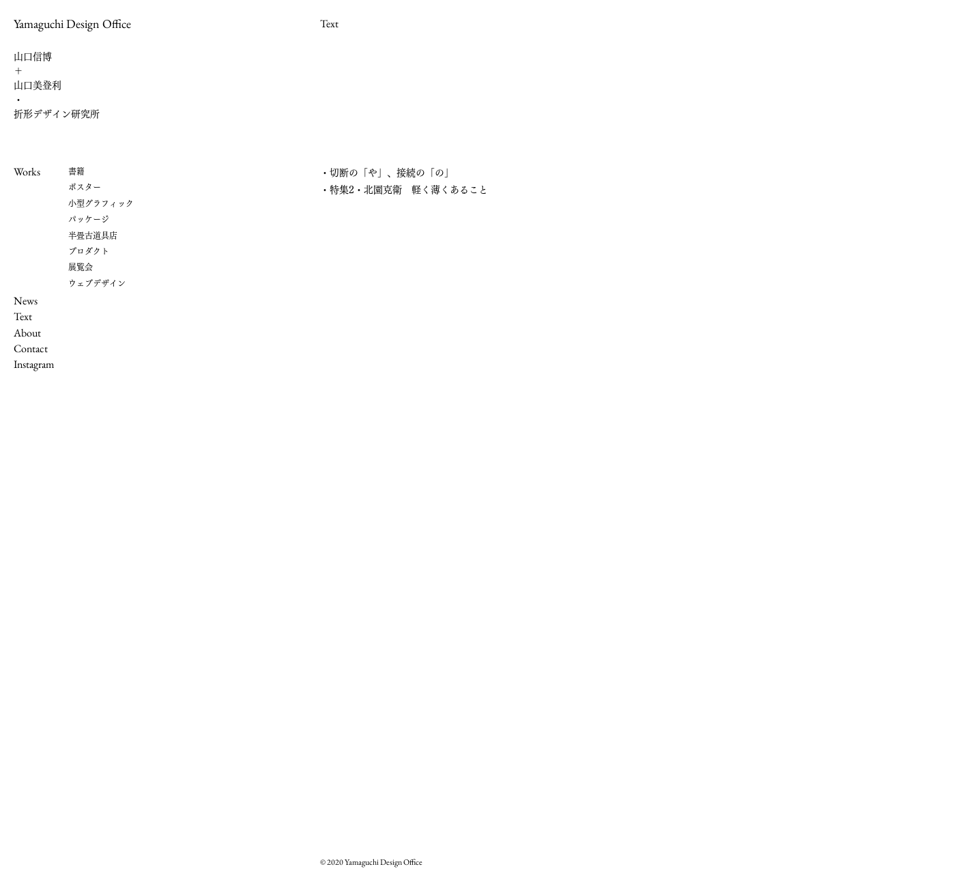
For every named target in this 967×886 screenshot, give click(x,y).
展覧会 (80, 267)
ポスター (84, 187)
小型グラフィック (101, 203)
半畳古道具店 (92, 235)
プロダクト (88, 251)
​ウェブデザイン (97, 283)
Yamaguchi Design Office (72, 23)
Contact (31, 348)
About (27, 333)
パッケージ (88, 219)
